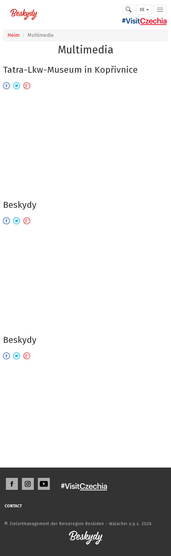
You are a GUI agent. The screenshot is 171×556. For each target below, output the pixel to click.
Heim (13, 35)
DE (144, 9)
